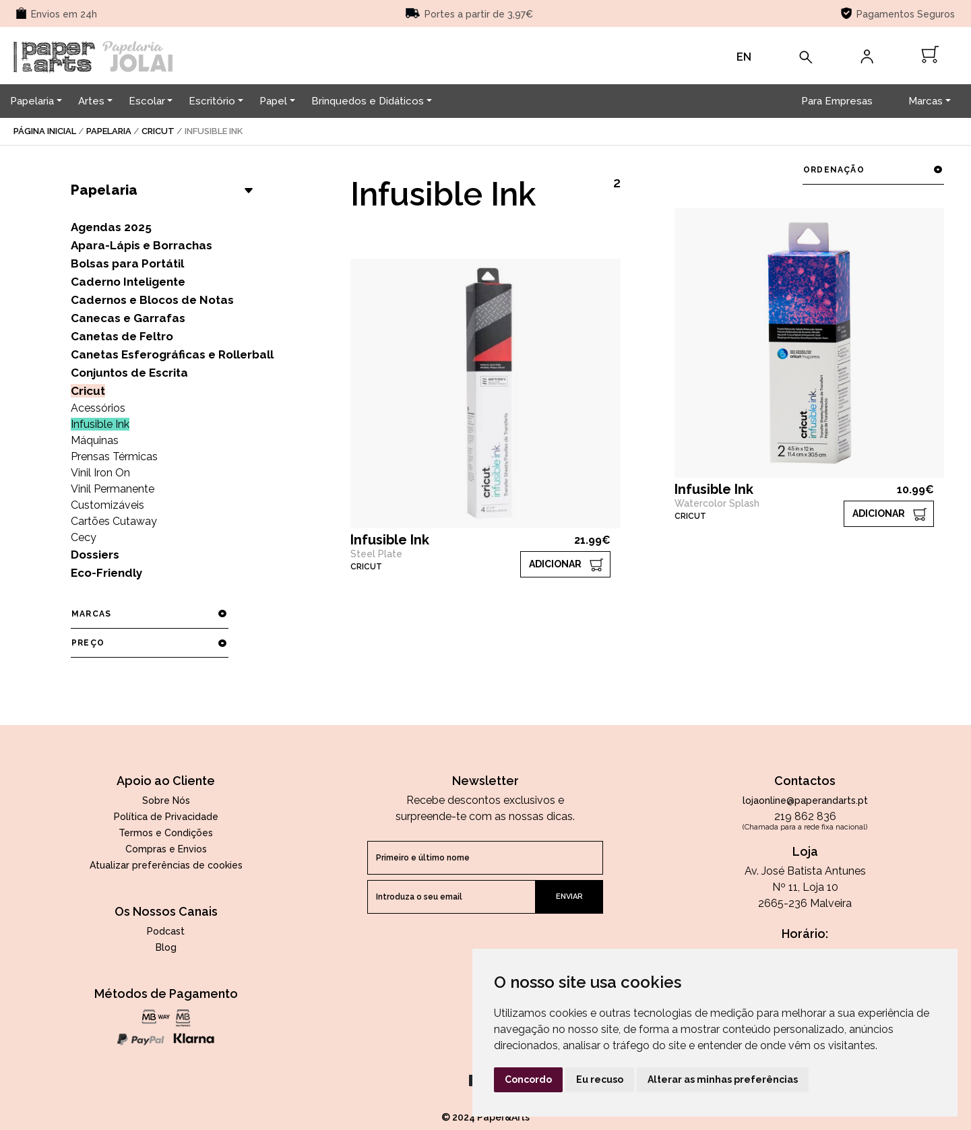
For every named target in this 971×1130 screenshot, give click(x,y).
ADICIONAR (555, 564)
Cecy (83, 537)
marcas (149, 614)
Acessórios (98, 408)
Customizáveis (107, 505)
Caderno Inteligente (128, 281)
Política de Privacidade (166, 816)
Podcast (166, 931)
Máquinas (95, 440)
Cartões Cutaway (114, 521)
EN (744, 57)
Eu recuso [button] (599, 1079)
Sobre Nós (166, 800)
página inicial (44, 131)
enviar (569, 896)
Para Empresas (837, 101)
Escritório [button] (212, 101)
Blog (166, 947)
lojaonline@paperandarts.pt (805, 800)
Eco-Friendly (106, 572)
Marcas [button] (925, 101)
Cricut (158, 131)
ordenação (873, 170)
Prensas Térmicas (114, 456)
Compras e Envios (166, 849)
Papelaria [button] (32, 101)
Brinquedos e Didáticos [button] (367, 101)
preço (149, 643)
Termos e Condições (166, 832)
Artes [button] (91, 101)
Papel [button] (273, 101)
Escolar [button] (147, 101)
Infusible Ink (100, 424)
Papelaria (108, 131)
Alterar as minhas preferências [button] (723, 1079)
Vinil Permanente (112, 488)
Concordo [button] (528, 1079)
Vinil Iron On (100, 472)
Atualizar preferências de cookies (166, 865)
